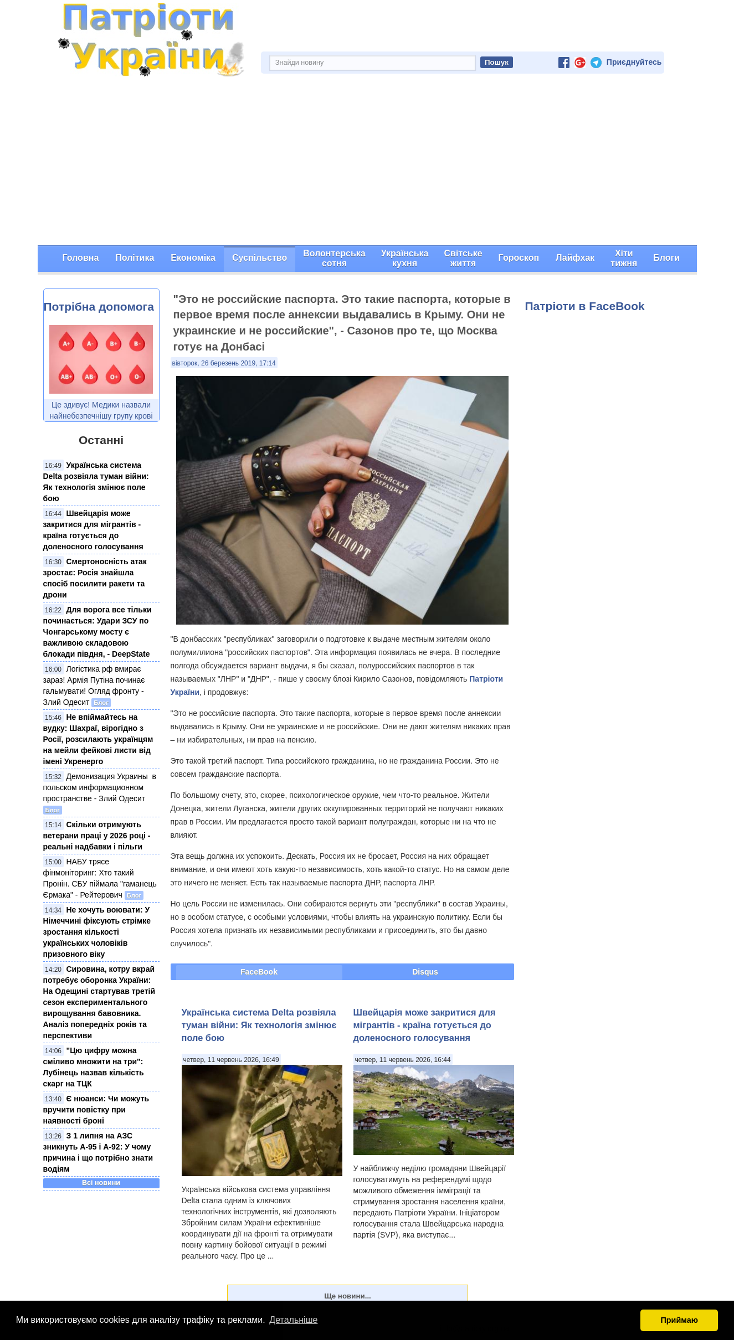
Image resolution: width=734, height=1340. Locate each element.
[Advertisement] (367, 162)
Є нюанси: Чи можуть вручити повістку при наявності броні (96, 1109)
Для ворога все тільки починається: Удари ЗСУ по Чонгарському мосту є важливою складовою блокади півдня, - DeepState (97, 631)
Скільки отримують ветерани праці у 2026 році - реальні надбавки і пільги (97, 835)
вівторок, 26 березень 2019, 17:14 (224, 363)
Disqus (425, 971)
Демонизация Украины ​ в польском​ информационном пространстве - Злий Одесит (100, 787)
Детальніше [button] (293, 1319)
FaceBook (259, 971)
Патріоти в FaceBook (585, 306)
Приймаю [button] (679, 1320)
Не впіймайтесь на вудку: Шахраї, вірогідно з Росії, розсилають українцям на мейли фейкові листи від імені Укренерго (98, 739)
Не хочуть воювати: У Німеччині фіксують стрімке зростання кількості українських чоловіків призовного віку (97, 931)
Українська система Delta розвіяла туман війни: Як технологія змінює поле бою (259, 1025)
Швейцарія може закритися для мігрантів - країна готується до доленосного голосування (424, 1025)
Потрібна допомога (99, 306)
